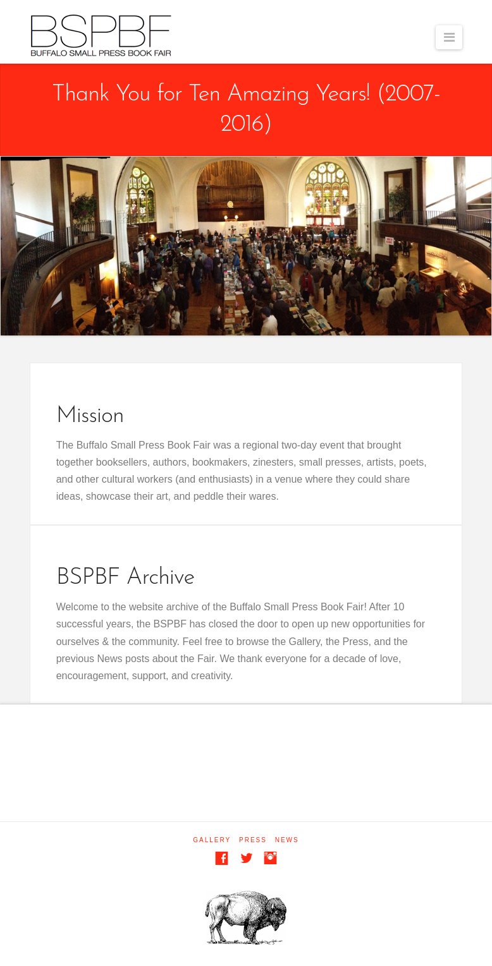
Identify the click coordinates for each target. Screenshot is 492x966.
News (287, 839)
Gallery (212, 839)
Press (253, 839)
